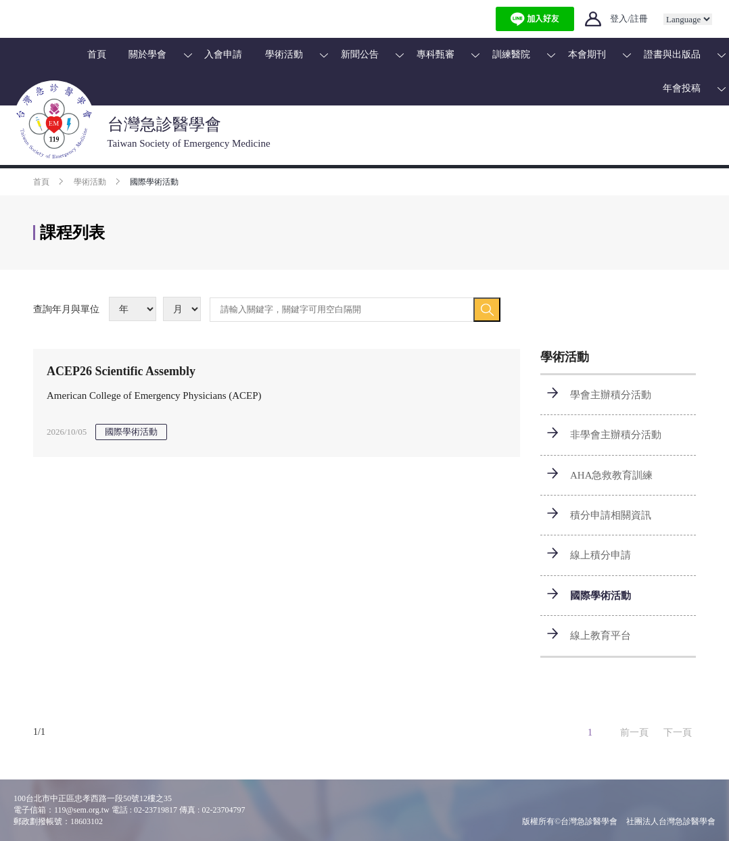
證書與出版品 (672, 54)
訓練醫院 (511, 54)
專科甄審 (435, 54)
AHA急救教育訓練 (611, 475)
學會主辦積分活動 (610, 394)
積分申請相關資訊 (610, 515)
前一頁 (634, 732)
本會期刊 (587, 54)
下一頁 (677, 732)
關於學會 (147, 54)
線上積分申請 (600, 555)
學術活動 (284, 54)
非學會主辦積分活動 (615, 434)
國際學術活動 (600, 595)
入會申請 (223, 54)
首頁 (96, 54)
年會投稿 (682, 88)
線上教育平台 (600, 635)
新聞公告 (360, 54)
